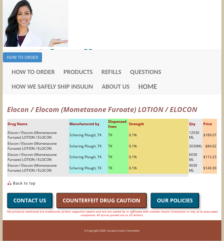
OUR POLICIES (175, 200)
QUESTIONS (145, 72)
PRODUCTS (78, 72)
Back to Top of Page (21, 183)
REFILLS (111, 72)
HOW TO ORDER (22, 57)
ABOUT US (116, 86)
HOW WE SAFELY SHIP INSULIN (52, 86)
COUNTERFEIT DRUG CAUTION (101, 200)
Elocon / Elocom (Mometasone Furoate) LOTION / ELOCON (32, 135)
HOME (147, 86)
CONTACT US (29, 200)
